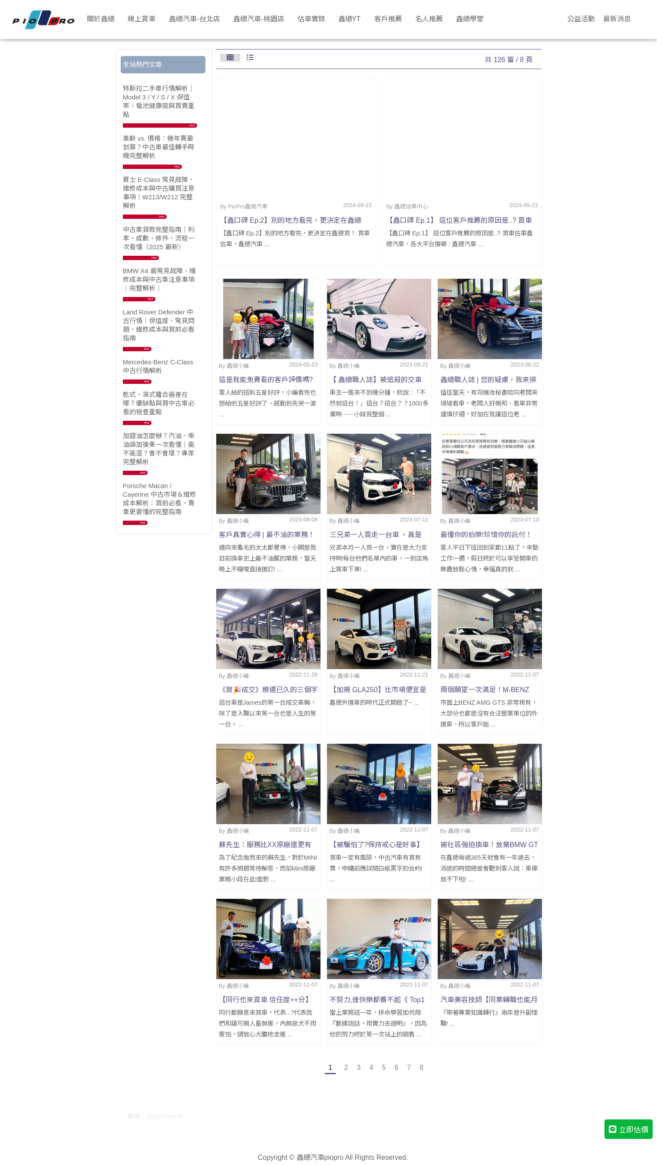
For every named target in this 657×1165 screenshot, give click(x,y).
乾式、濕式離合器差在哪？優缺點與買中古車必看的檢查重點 (159, 403)
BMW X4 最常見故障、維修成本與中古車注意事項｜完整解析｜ (159, 279)
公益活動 (581, 18)
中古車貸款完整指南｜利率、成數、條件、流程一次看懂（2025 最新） (159, 238)
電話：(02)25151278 (155, 1116)
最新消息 (617, 18)
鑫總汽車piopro (320, 1157)
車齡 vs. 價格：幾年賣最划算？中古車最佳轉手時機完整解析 (159, 147)
